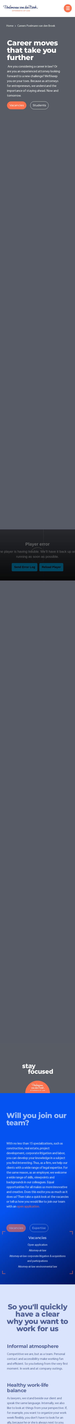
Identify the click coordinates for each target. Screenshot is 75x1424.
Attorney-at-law (37, 1254)
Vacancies (17, 105)
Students (39, 105)
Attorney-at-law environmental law (37, 1270)
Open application (37, 1248)
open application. (28, 1210)
